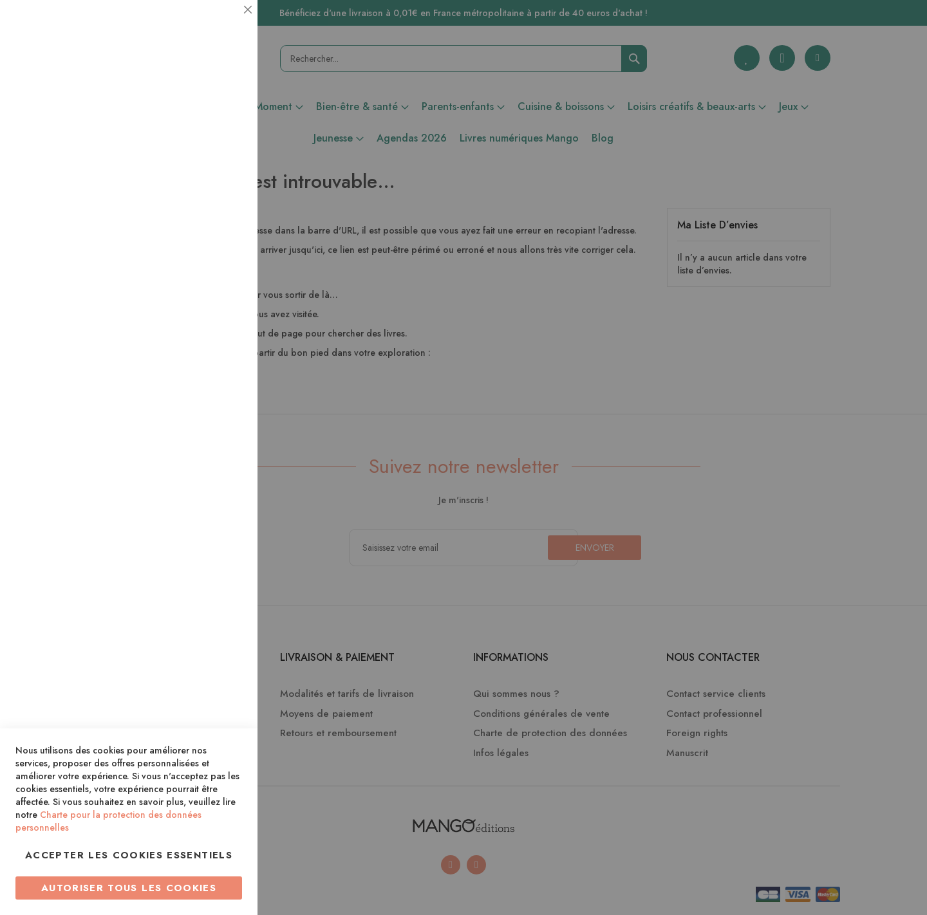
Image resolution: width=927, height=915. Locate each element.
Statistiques (222, 174)
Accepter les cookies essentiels (128, 855)
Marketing (222, 311)
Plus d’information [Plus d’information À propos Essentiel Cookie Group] (203, 119)
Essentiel (222, 25)
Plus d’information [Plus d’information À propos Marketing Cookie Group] (203, 392)
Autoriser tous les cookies (128, 888)
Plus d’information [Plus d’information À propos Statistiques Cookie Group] (203, 255)
